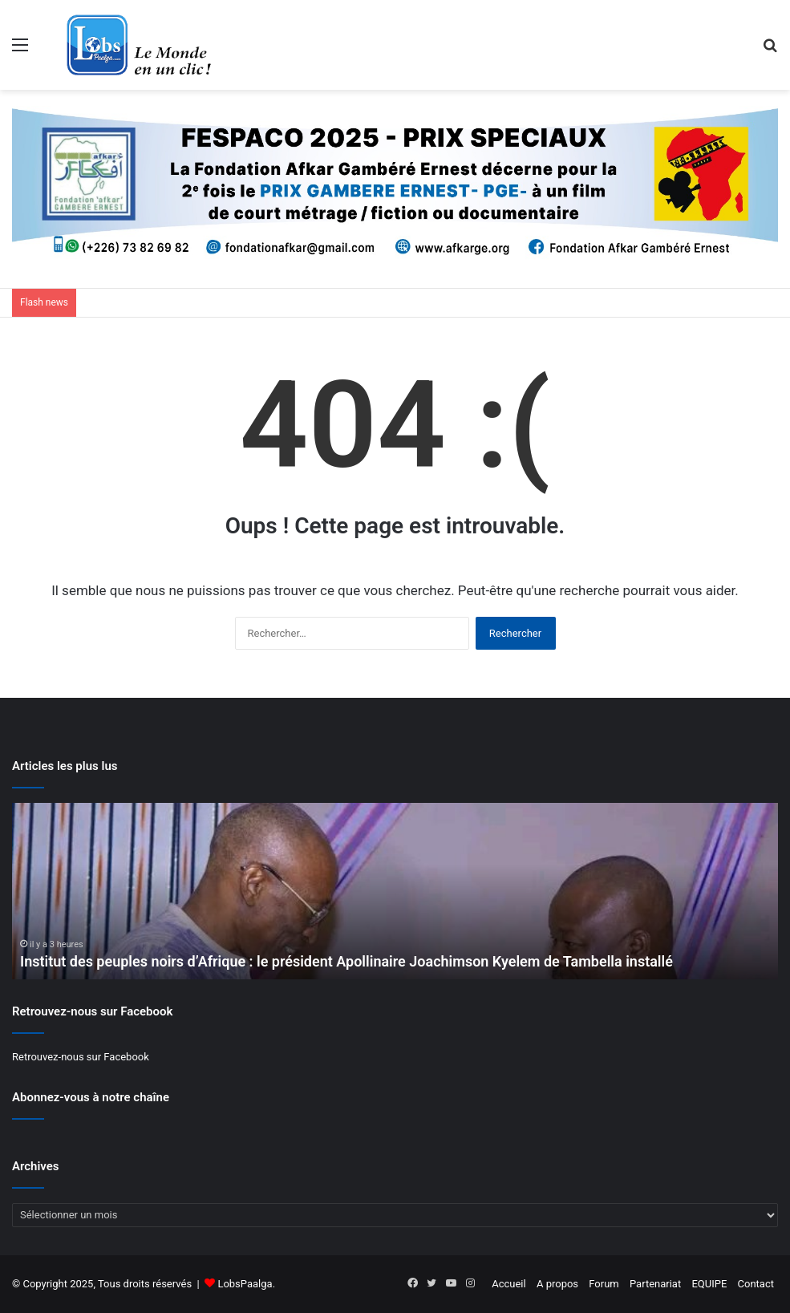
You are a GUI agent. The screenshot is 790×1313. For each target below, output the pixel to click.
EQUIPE (709, 1284)
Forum (603, 1284)
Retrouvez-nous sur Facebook (80, 1057)
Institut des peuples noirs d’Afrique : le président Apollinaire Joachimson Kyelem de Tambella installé (346, 961)
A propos (557, 1284)
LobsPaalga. (246, 1284)
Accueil (508, 1284)
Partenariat (655, 1284)
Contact (756, 1284)
